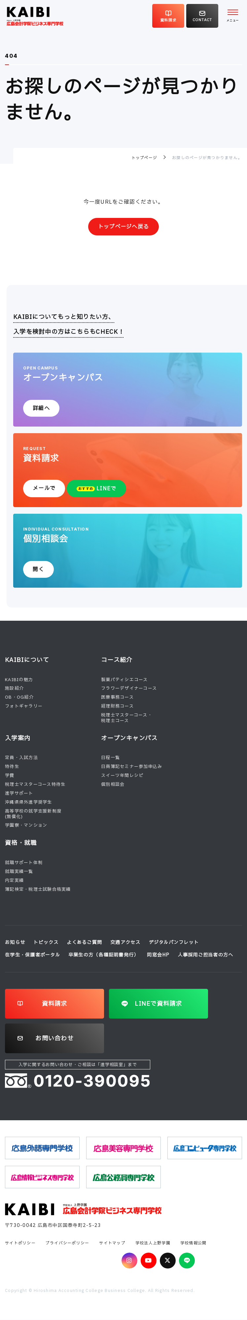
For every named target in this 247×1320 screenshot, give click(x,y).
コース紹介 (116, 660)
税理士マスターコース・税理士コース (126, 718)
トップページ (144, 158)
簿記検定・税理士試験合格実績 (38, 889)
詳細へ (41, 408)
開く (38, 569)
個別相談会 (112, 784)
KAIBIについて (27, 660)
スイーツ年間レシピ (122, 776)
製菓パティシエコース (124, 680)
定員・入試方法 (21, 758)
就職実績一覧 (19, 871)
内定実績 (14, 880)
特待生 (12, 767)
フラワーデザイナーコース (129, 688)
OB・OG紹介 (19, 697)
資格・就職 (21, 843)
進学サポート (19, 793)
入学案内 (17, 738)
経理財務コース (117, 706)
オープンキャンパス (129, 738)
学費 (10, 776)
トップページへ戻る (123, 227)
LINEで (96, 489)
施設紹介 (14, 688)
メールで (44, 488)
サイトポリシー (20, 1243)
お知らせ (15, 942)
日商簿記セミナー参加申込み (131, 767)
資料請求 (54, 1004)
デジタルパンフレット (174, 942)
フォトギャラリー (24, 706)
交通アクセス (125, 942)
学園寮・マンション (26, 825)
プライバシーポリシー (67, 1243)
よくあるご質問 (84, 942)
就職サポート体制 (24, 862)
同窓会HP (158, 955)
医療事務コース (117, 697)
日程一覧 (110, 758)
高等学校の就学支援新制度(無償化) (33, 814)
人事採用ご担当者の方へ (205, 955)
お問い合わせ (54, 1038)
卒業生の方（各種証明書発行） (103, 955)
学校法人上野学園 (152, 1243)
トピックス (45, 942)
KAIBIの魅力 (19, 680)
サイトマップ (112, 1243)
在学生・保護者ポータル (32, 955)
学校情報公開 (193, 1243)
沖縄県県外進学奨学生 (28, 802)
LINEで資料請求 (158, 1004)
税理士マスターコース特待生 (35, 784)
